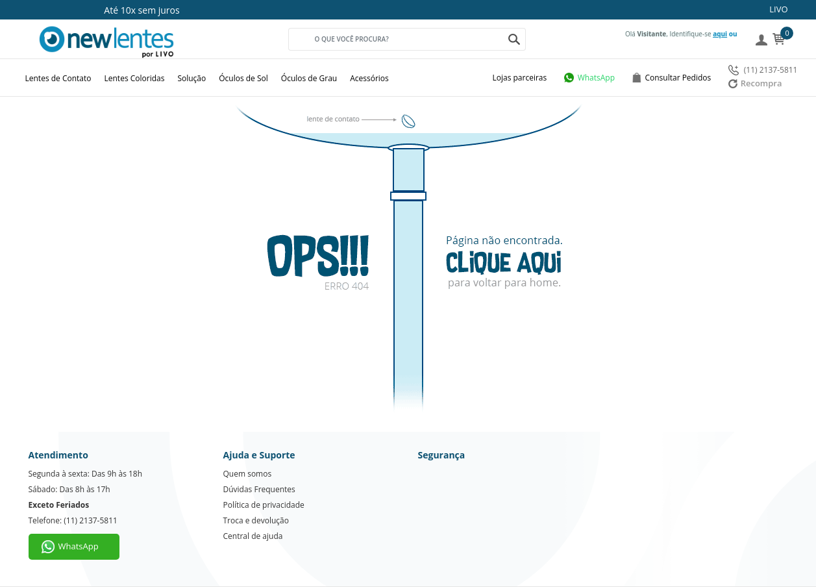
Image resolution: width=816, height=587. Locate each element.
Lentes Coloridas (135, 78)
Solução (191, 78)
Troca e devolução (256, 520)
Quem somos (247, 473)
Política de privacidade (263, 504)
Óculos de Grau (309, 78)
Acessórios (369, 78)
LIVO (778, 9)
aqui (720, 33)
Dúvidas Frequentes (259, 489)
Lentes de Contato (58, 78)
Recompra (755, 83)
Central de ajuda (253, 536)
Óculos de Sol (243, 78)
